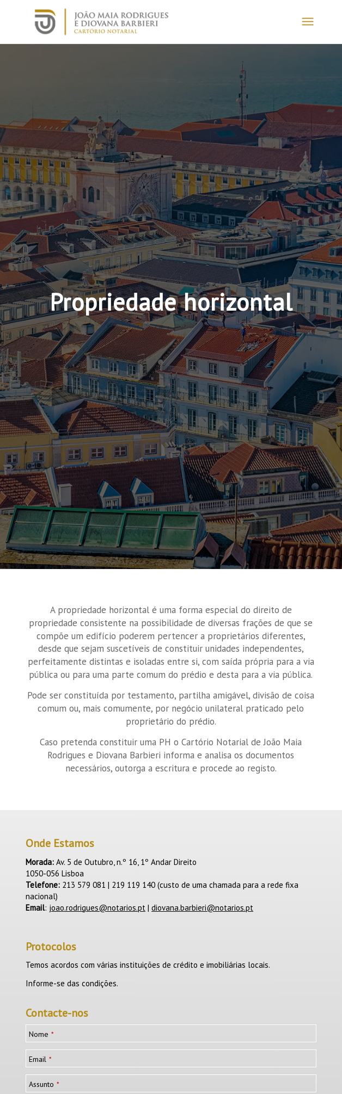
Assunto (44, 1084)
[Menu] (307, 22)
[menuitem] (307, 22)
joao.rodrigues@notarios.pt (97, 908)
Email (40, 1059)
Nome (41, 1034)
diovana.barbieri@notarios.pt (202, 908)
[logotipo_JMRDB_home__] (142, 22)
